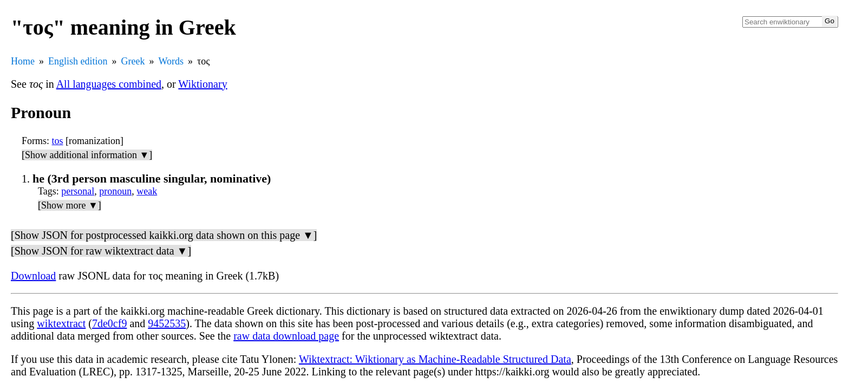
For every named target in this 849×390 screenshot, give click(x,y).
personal (77, 191)
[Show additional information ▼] (87, 155)
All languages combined (108, 84)
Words (171, 61)
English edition (78, 61)
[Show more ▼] (69, 205)
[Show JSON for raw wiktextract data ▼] (101, 251)
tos (57, 140)
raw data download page (286, 336)
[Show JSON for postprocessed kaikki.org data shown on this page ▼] (164, 235)
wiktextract (61, 323)
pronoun (115, 191)
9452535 (167, 323)
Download (33, 276)
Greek (133, 61)
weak (146, 191)
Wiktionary (202, 84)
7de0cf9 (109, 323)
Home (23, 61)
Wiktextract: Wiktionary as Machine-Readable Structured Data (435, 359)
